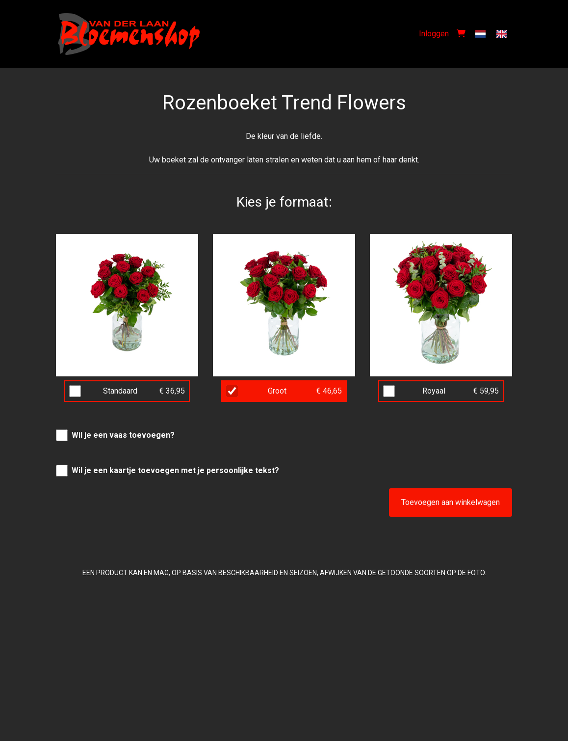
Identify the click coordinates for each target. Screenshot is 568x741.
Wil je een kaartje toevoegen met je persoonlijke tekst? (175, 470)
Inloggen (434, 33)
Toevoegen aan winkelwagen (450, 502)
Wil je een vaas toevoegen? (123, 435)
